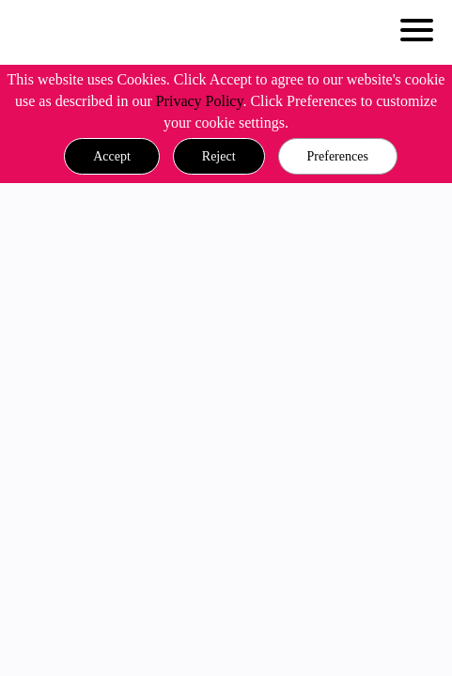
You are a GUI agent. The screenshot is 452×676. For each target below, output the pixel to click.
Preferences (337, 156)
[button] (112, 157)
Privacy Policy (199, 101)
